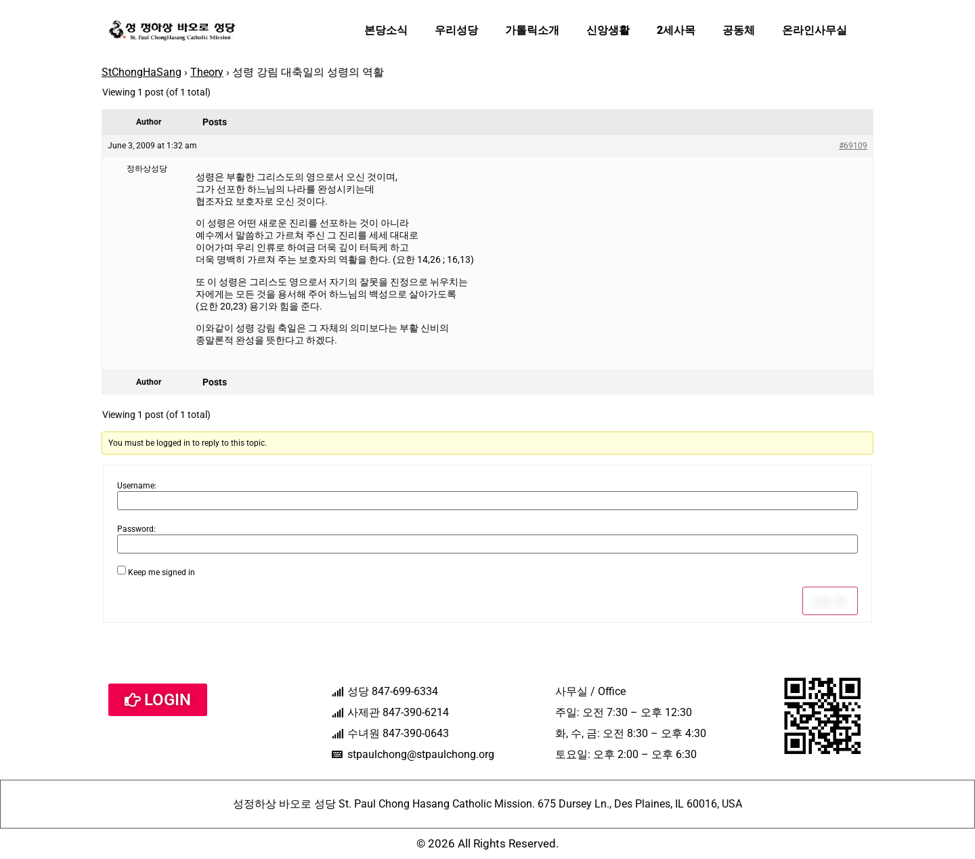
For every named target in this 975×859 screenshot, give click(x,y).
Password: (136, 529)
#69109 (853, 145)
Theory (206, 72)
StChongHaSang (141, 72)
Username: (136, 486)
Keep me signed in (161, 572)
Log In (830, 600)
